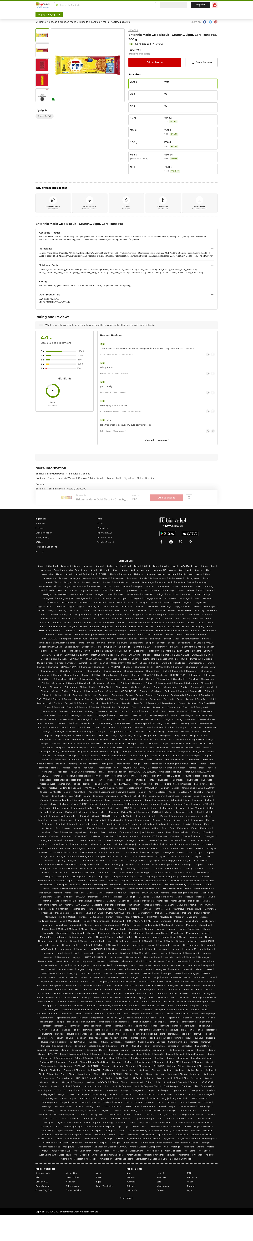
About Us (40, 523)
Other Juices (72, 1186)
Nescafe (161, 1173)
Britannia (133, 30)
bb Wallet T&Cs (104, 537)
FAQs (100, 523)
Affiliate (39, 542)
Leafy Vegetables (104, 1186)
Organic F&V (41, 1181)
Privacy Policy (42, 537)
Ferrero (160, 1190)
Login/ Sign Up (200, 5)
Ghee (99, 1173)
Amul (129, 1173)
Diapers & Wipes (74, 1190)
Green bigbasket (43, 532)
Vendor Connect (105, 542)
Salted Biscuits (145, 478)
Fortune (191, 1186)
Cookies (40, 478)
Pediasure (192, 1177)
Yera (159, 1181)
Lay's (189, 1190)
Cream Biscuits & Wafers (62, 478)
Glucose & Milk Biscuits (92, 478)
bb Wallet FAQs (104, 532)
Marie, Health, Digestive (121, 478)
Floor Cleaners (42, 1186)
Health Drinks (72, 1177)
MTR (189, 1173)
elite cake (161, 1177)
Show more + (126, 1198)
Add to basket (155, 62)
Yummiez (131, 1181)
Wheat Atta (71, 1173)
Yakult (190, 1181)
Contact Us (102, 528)
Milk (37, 1177)
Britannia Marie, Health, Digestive (67, 488)
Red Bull (130, 1177)
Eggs (98, 1181)
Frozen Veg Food (44, 1190)
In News (39, 528)
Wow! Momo (163, 1186)
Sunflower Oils (42, 1173)
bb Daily (39, 551)
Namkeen (70, 1181)
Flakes (99, 1177)
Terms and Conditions (46, 546)
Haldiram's (131, 1190)
